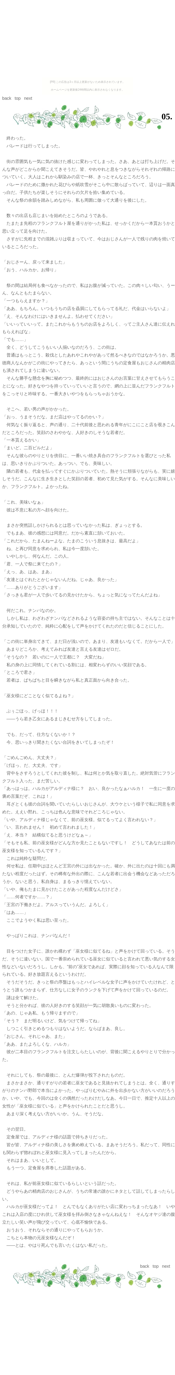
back (6, 98)
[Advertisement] (87, 39)
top (18, 98)
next (28, 98)
